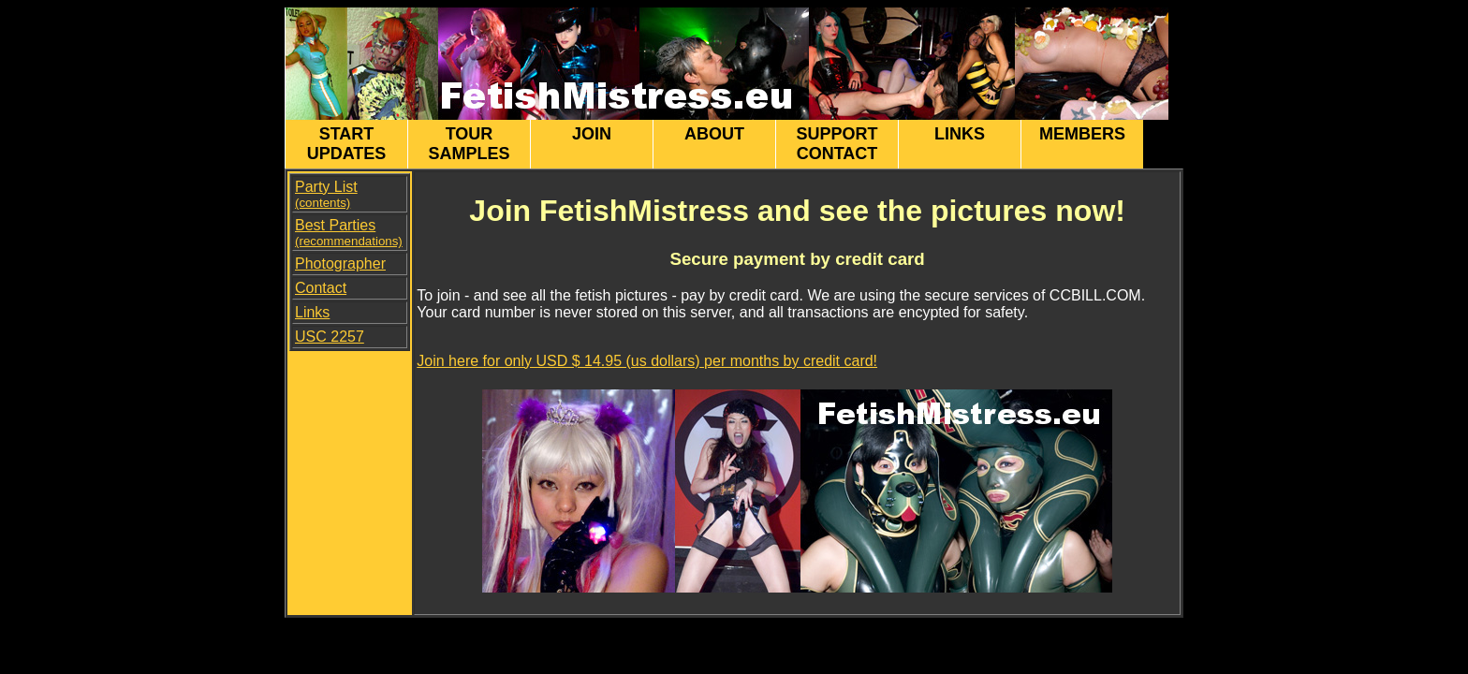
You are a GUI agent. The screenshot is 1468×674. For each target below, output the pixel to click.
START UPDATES (347, 144)
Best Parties (349, 232)
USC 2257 (329, 336)
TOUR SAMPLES (468, 144)
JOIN (591, 144)
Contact (320, 288)
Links (312, 312)
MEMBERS (1082, 144)
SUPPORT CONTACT (836, 144)
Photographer (340, 263)
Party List (326, 194)
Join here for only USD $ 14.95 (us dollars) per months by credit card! (647, 361)
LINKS (959, 144)
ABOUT (714, 144)
